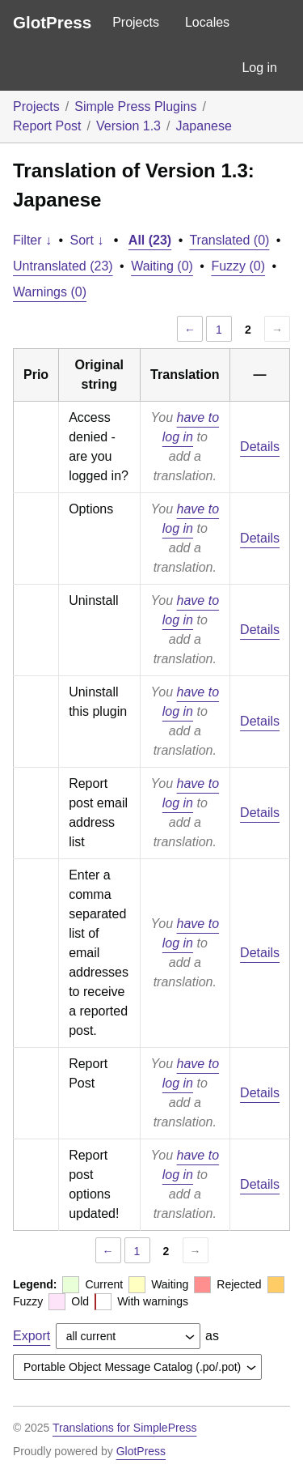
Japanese (203, 126)
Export (31, 1336)
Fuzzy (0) (238, 266)
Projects (135, 22)
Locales (207, 22)
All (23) (149, 240)
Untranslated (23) (63, 266)
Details (260, 446)
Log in (259, 68)
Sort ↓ (87, 240)
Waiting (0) (162, 266)
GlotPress (52, 22)
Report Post (47, 126)
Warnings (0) (49, 292)
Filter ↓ (32, 240)
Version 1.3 (128, 126)
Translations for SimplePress (124, 1427)
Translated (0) (229, 240)
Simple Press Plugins (135, 106)
